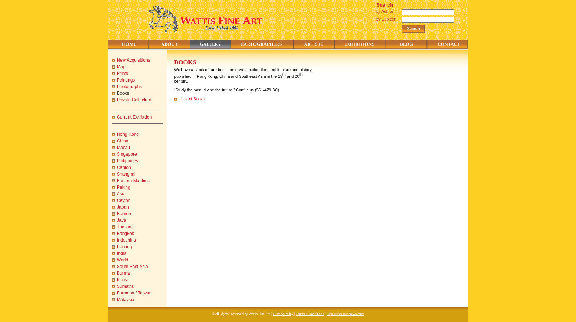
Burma (123, 273)
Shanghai (126, 174)
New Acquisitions (133, 60)
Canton (124, 167)
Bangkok (125, 233)
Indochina (126, 240)
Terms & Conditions (310, 314)
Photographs (129, 86)
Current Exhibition (134, 117)
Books (123, 93)
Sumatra (125, 286)
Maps (122, 66)
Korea (123, 279)
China (122, 141)
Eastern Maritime (133, 180)
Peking (123, 187)
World (122, 260)
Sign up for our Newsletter (345, 314)
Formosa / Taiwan (134, 293)
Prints (122, 73)
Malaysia (125, 299)
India (121, 253)
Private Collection (134, 99)
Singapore (127, 154)
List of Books (193, 99)
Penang (124, 246)
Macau (123, 147)
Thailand (125, 226)
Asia (121, 193)
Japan (123, 207)
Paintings (126, 80)
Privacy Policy (283, 314)
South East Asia (132, 266)
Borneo (124, 213)
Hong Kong (128, 134)
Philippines (127, 160)
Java (121, 220)
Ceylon (123, 200)
